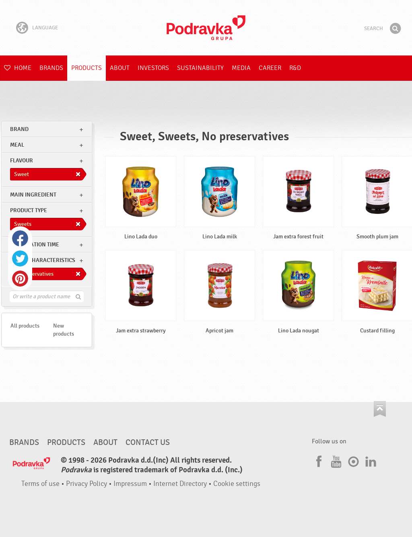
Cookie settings (236, 484)
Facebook (20, 238)
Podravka (206, 27)
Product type (28, 210)
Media (241, 68)
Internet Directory (180, 484)
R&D (295, 68)
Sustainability (200, 68)
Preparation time (34, 244)
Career (270, 68)
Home (17, 68)
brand (19, 129)
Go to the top (380, 409)
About (120, 68)
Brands (51, 68)
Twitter (20, 258)
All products (24, 325)
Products (86, 68)
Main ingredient (33, 194)
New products (63, 329)
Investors (153, 68)
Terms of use (40, 484)
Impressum (130, 484)
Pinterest (20, 279)
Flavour (21, 160)
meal (17, 144)
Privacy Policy (86, 484)
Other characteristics (42, 260)
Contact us (148, 442)
